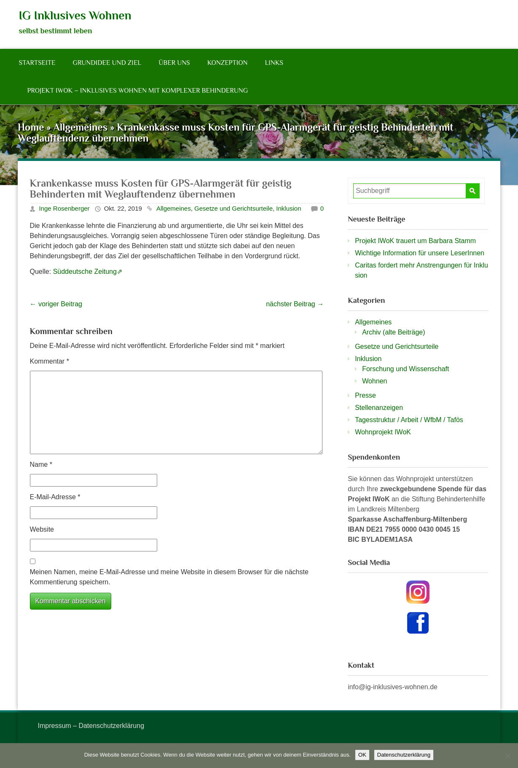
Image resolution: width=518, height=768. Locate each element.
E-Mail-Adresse (55, 496)
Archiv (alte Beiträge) (393, 332)
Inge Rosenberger (64, 208)
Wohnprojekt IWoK (383, 432)
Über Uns (174, 63)
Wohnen (374, 381)
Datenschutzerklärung (403, 755)
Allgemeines (80, 127)
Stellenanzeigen (379, 407)
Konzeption (227, 63)
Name (41, 464)
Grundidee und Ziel (106, 63)
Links (274, 63)
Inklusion (288, 208)
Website (42, 529)
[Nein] (507, 756)
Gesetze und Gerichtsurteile (233, 208)
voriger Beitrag (56, 304)
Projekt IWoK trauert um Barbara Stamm (415, 240)
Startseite (37, 63)
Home (31, 127)
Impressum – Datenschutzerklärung (91, 725)
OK (362, 755)
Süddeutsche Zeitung (85, 271)
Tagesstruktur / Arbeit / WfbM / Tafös (409, 419)
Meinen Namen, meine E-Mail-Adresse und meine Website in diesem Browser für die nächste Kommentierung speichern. (169, 577)
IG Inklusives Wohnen (75, 15)
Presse (365, 395)
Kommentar (49, 361)
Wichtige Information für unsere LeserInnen (419, 253)
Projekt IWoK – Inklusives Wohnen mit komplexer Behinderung (137, 90)
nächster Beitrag (295, 304)
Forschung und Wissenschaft (405, 368)
